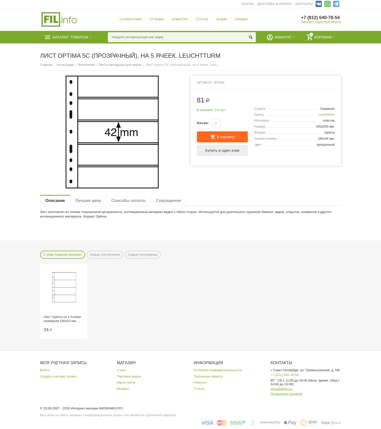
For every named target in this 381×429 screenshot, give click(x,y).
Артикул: (204, 82)
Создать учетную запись (58, 376)
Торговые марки (129, 376)
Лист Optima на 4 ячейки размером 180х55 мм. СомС (62, 319)
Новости (200, 382)
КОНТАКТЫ (304, 4)
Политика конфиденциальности (218, 370)
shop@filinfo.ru (281, 389)
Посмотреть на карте (286, 394)
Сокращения (168, 200)
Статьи (199, 389)
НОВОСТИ (180, 19)
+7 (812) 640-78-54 (320, 17)
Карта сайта (126, 382)
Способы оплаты (128, 200)
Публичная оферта (208, 376)
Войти (44, 370)
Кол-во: (203, 123)
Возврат (123, 389)
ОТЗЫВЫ (156, 19)
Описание (55, 200)
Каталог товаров (70, 37)
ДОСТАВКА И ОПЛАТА (274, 4)
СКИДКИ (241, 19)
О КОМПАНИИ (131, 19)
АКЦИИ (221, 19)
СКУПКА (247, 4)
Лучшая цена (88, 200)
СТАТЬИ (201, 19)
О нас (121, 370)
